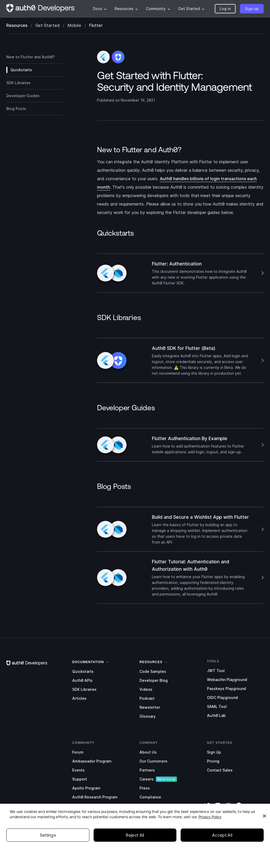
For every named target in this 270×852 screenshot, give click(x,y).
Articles (79, 698)
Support (79, 779)
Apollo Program (86, 788)
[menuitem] (99, 8)
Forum (78, 752)
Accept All (222, 843)
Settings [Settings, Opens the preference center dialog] (48, 843)
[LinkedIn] (218, 808)
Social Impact (151, 806)
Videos (145, 689)
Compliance (150, 797)
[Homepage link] (40, 8)
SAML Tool (217, 706)
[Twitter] (207, 808)
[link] (88, 661)
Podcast (147, 698)
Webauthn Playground (227, 679)
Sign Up (214, 752)
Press (144, 788)
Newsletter (149, 707)
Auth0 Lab (216, 715)
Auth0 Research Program (95, 797)
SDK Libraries (84, 689)
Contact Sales (220, 770)
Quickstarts (83, 671)
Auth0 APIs (82, 680)
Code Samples (152, 671)
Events (78, 770)
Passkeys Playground (226, 688)
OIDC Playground (222, 697)
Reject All (135, 843)
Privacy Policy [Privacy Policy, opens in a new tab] (210, 825)
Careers (146, 779)
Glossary (147, 716)
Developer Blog (153, 680)
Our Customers (153, 761)
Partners (147, 770)
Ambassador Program (92, 761)
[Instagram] (228, 808)
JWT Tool (216, 670)
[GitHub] (239, 808)
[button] (225, 8)
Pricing (213, 761)
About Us (148, 752)
